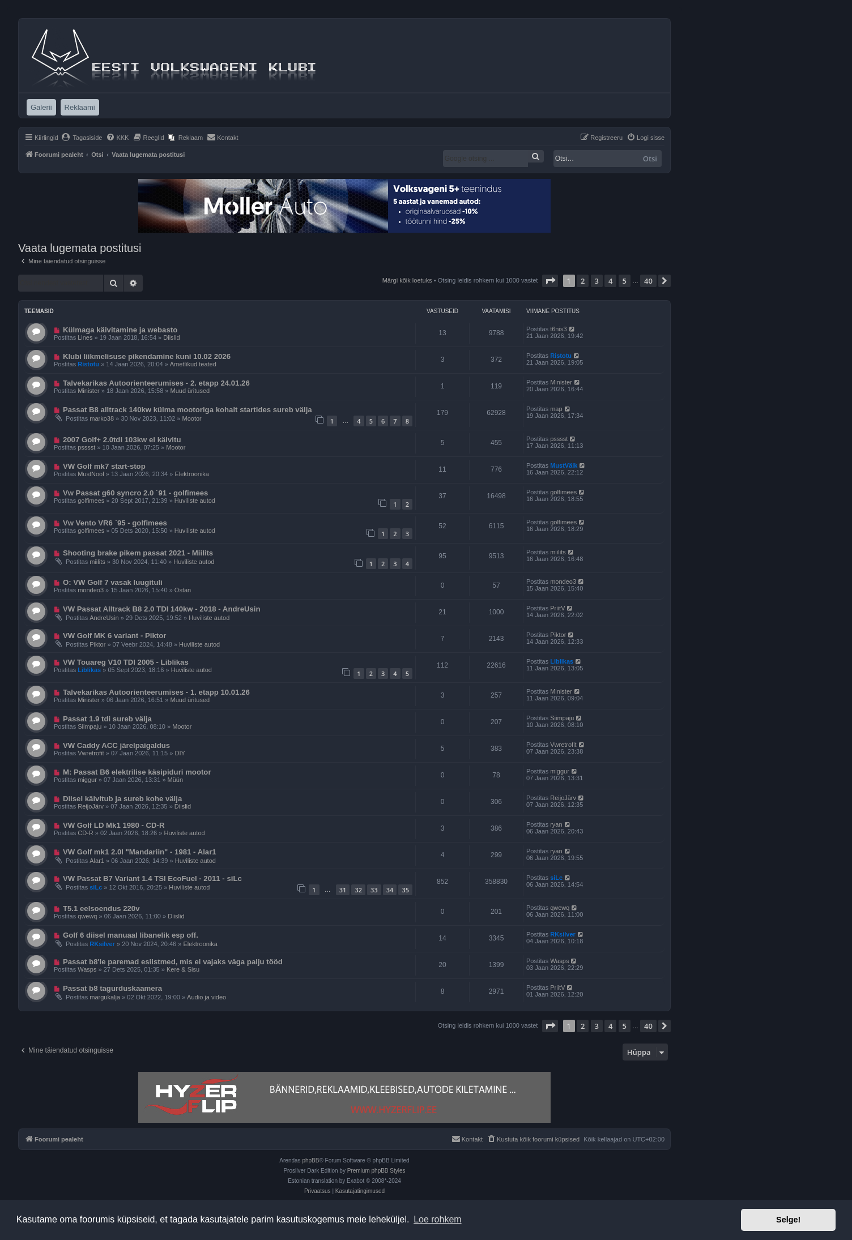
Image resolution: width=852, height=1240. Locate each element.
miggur (87, 779)
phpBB (310, 1160)
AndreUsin (104, 617)
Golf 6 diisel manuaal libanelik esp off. (130, 935)
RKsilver (102, 943)
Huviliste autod (194, 500)
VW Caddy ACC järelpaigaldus (116, 745)
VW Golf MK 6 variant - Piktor (114, 635)
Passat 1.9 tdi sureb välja (107, 719)
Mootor (192, 418)
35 (405, 890)
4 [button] (610, 281)
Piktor (97, 644)
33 (374, 890)
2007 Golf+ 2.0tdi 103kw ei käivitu (122, 439)
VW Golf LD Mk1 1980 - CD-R (114, 825)
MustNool (91, 474)
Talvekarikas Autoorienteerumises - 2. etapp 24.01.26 (156, 383)
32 (358, 890)
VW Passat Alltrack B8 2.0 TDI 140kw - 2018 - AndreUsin (162, 609)
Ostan (182, 590)
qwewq (87, 916)
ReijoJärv (91, 806)
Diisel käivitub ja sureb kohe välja (122, 798)
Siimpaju (89, 726)
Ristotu (88, 364)
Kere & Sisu (183, 969)
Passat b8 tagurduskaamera (112, 988)
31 (343, 890)
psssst (86, 447)
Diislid (171, 337)
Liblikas (89, 669)
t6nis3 (558, 329)
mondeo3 (91, 590)
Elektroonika (191, 474)
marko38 (102, 418)
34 (390, 890)
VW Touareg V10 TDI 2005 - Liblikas (126, 662)
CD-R (85, 832)
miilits (97, 561)
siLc (96, 887)
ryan (556, 824)
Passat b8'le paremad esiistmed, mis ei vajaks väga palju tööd (173, 961)
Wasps (87, 969)
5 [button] (625, 281)
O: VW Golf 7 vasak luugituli (113, 582)
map (556, 408)
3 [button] (597, 281)
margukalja (105, 997)
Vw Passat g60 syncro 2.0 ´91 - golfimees (135, 493)
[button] (550, 281)
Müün (176, 779)
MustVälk (563, 465)
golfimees (91, 500)
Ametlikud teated (193, 364)
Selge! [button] (788, 1219)
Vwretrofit (91, 753)
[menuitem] (82, 137)
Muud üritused (190, 390)
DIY (179, 753)
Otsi (650, 158)
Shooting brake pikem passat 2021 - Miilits (138, 553)
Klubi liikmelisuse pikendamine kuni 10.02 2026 (147, 356)
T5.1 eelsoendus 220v (101, 908)
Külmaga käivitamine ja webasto (120, 330)
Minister (89, 390)
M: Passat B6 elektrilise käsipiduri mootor (137, 772)
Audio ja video (206, 997)
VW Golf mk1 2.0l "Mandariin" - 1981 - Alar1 (139, 852)
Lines (85, 337)
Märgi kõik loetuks (407, 280)
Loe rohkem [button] (438, 1219)
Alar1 (97, 860)
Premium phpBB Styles (376, 1171)
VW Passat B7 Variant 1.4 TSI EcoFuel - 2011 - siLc (152, 878)
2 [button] (583, 281)
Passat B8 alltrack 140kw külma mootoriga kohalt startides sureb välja (187, 409)
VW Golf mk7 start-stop (104, 466)
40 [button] (648, 281)
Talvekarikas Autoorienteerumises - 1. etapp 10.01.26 (156, 692)
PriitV (557, 608)
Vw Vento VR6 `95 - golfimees (115, 523)
